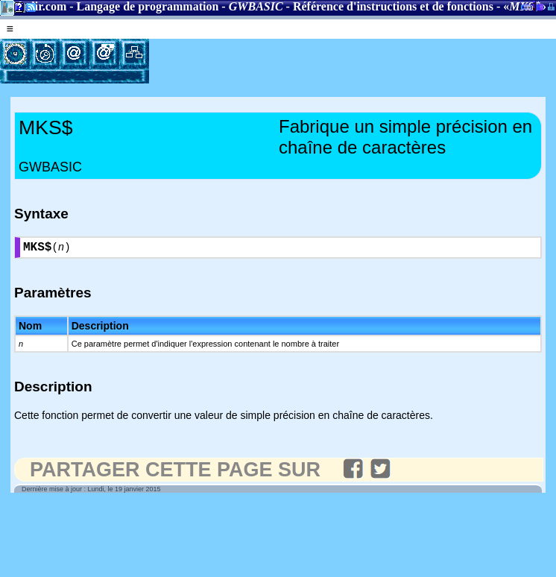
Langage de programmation (148, 6)
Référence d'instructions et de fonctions (393, 6)
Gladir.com (38, 6)
